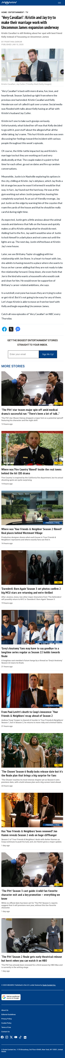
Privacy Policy (6, 1019)
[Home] (9, 2)
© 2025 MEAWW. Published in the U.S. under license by (22, 985)
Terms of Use (6, 1027)
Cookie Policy (6, 1023)
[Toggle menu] (61, 2)
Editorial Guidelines (8, 1014)
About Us (4, 1010)
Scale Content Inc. (49, 985)
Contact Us (5, 1032)
